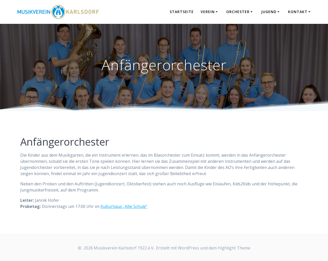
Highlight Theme (234, 248)
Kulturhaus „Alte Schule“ (123, 206)
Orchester (238, 11)
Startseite (182, 11)
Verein (208, 11)
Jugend (268, 11)
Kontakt (298, 11)
